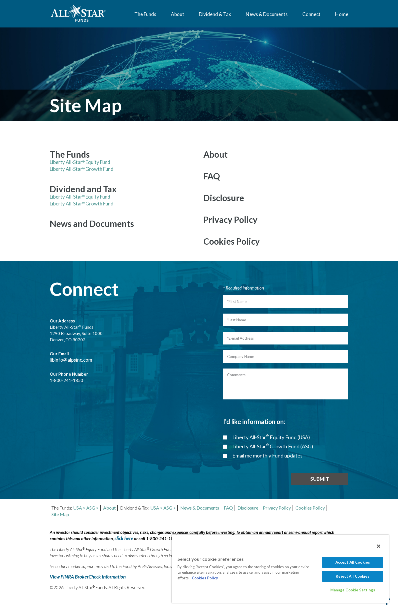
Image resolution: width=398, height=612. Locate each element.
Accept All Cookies (352, 562)
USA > (79, 507)
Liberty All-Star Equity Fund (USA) (270, 437)
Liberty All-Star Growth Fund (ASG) (272, 446)
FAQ (228, 507)
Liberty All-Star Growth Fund (81, 169)
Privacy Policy (277, 507)
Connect (311, 14)
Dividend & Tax (215, 14)
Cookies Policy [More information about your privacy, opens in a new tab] (205, 578)
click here (124, 538)
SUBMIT (319, 479)
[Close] (378, 546)
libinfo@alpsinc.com (71, 360)
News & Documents (267, 14)
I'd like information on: (254, 421)
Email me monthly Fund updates (267, 455)
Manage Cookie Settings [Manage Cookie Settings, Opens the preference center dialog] (352, 590)
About (177, 14)
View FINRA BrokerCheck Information (88, 577)
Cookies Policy (310, 507)
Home (341, 14)
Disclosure (247, 507)
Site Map (60, 514)
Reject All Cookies (352, 576)
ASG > (92, 507)
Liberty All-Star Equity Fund (80, 162)
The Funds (145, 14)
